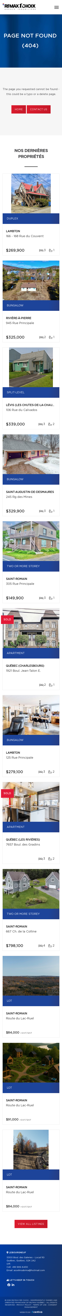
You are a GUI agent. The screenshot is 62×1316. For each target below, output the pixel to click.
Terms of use (39, 1305)
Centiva (37, 1312)
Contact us (38, 109)
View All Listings (31, 1224)
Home (19, 109)
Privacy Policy (24, 1305)
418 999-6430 (20, 1267)
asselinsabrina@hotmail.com (29, 1270)
